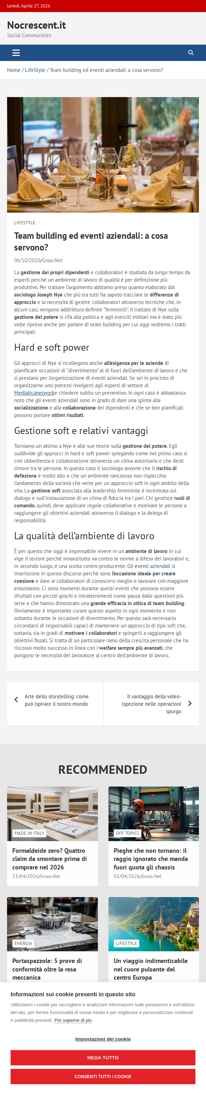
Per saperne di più (73, 1020)
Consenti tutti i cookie (103, 1076)
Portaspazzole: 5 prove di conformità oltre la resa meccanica (47, 969)
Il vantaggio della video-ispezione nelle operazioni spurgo (151, 704)
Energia (23, 943)
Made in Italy (29, 833)
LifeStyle (24, 223)
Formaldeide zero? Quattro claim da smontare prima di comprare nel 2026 (49, 858)
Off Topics (127, 833)
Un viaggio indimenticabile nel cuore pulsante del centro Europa (151, 969)
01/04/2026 (127, 876)
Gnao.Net (52, 260)
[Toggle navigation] (16, 53)
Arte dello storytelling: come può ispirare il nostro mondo (57, 700)
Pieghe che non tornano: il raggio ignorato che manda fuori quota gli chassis (151, 858)
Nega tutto (103, 1057)
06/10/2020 (27, 260)
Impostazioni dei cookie (103, 1039)
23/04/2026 (25, 876)
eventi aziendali (152, 566)
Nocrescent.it (36, 25)
